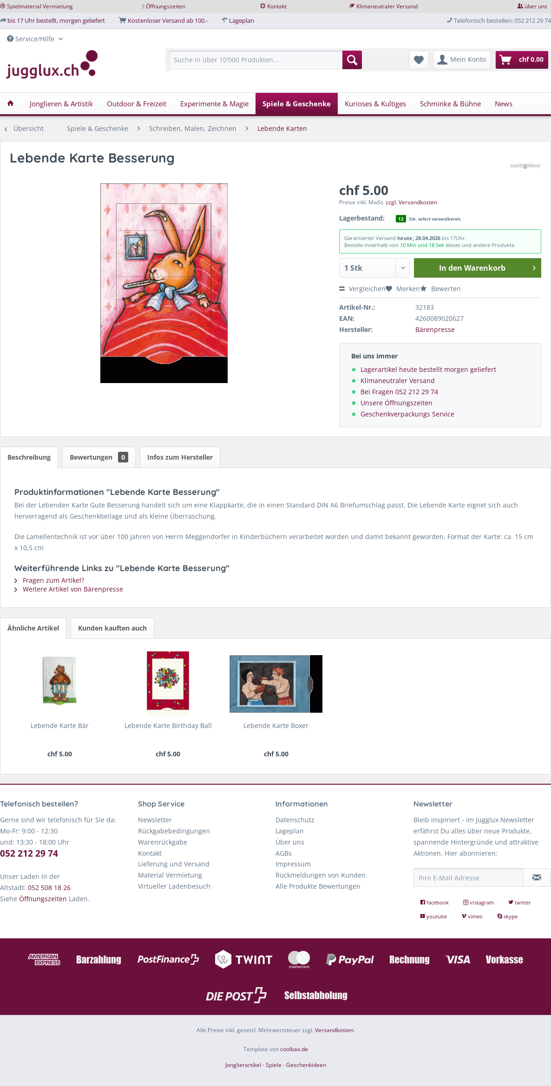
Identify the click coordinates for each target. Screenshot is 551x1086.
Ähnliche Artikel (33, 628)
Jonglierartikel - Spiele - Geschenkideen (275, 1065)
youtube (434, 916)
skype (507, 916)
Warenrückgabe (162, 842)
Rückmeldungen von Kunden (321, 875)
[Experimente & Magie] (214, 103)
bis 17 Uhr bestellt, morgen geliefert (56, 20)
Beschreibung (29, 457)
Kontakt (277, 6)
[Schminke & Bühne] (450, 103)
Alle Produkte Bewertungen (318, 886)
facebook (435, 902)
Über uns (290, 842)
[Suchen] (352, 60)
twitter (519, 902)
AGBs (284, 853)
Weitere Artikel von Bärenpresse (68, 589)
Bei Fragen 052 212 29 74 (399, 391)
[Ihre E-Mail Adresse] (468, 877)
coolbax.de (294, 1049)
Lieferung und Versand (174, 863)
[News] (503, 103)
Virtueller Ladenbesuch (174, 886)
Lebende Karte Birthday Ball (168, 725)
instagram (479, 902)
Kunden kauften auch (112, 628)
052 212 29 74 (29, 853)
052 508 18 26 (49, 887)
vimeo (472, 916)
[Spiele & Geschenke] (297, 103)
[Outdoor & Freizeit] (136, 103)
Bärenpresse (435, 329)
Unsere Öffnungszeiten (397, 402)
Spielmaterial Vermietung (40, 6)
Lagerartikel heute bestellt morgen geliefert (428, 369)
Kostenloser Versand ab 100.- (168, 20)
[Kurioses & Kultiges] (375, 103)
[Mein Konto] (462, 60)
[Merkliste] (419, 60)
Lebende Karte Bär (60, 725)
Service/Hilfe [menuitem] (31, 38)
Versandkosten (334, 1030)
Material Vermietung (170, 875)
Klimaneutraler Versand (387, 6)
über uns (536, 6)
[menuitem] (265, 64)
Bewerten (440, 288)
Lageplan (241, 20)
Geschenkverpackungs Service (407, 414)
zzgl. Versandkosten (411, 202)
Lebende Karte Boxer (275, 725)
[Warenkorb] (522, 60)
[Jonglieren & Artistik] (61, 103)
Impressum (293, 863)
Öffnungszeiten (165, 6)
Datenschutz (295, 819)
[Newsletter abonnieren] (537, 877)
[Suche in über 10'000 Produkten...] (265, 60)
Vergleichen (362, 288)
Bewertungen (99, 457)
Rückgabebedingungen (174, 830)
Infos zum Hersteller (180, 457)
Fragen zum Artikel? (49, 580)
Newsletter (155, 819)
